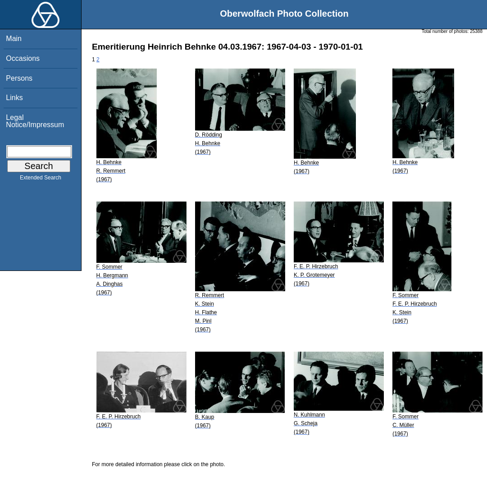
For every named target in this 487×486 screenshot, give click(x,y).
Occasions (23, 58)
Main (14, 38)
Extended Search (40, 179)
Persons (19, 78)
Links (14, 97)
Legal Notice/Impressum (35, 121)
